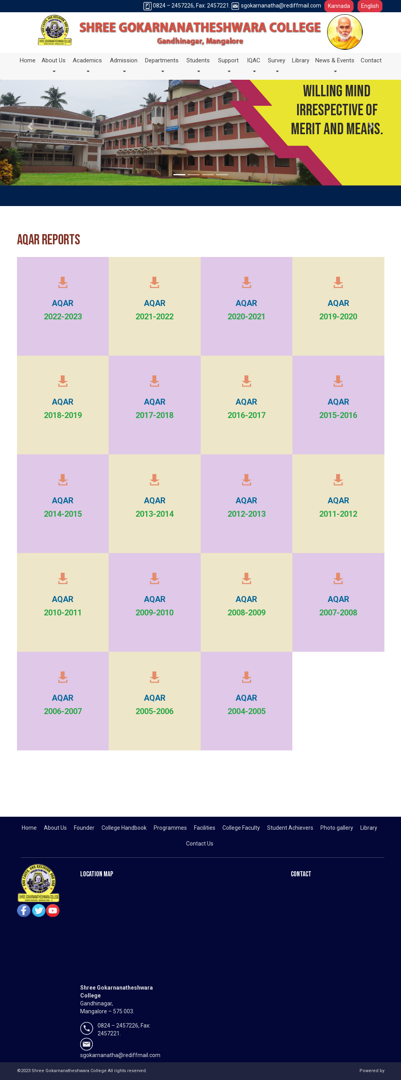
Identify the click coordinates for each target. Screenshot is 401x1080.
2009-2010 (154, 612)
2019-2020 (338, 316)
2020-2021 (246, 316)
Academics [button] (89, 59)
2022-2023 (63, 316)
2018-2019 (63, 415)
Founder (84, 828)
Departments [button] (163, 59)
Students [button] (200, 59)
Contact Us (199, 843)
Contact (371, 60)
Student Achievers (290, 828)
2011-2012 (338, 514)
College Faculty (241, 828)
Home (28, 60)
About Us (55, 828)
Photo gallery (336, 828)
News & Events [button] (335, 66)
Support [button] (230, 59)
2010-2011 (63, 612)
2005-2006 (154, 711)
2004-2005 (246, 711)
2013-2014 (154, 514)
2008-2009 (246, 612)
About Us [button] (55, 59)
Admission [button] (125, 59)
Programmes (170, 828)
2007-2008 (338, 612)
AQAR (62, 303)
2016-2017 (246, 415)
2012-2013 (246, 514)
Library (300, 60)
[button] (30, 126)
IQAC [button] (255, 59)
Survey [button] (278, 59)
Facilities (204, 828)
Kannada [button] (339, 6)
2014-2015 (63, 514)
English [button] (370, 6)
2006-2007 (63, 711)
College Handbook (124, 828)
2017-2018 (154, 415)
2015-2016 (338, 415)
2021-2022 (154, 316)
